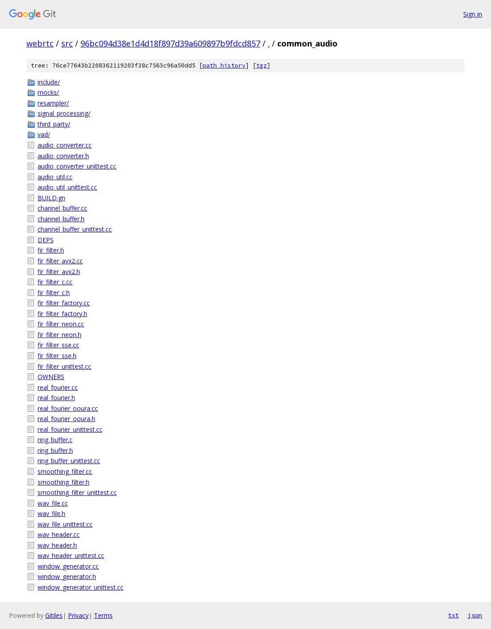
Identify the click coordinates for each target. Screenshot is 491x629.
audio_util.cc (55, 177)
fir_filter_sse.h (57, 355)
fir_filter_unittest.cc (64, 366)
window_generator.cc (68, 566)
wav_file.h (51, 513)
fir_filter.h (51, 250)
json (475, 615)
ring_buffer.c (55, 439)
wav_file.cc (53, 503)
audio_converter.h (63, 156)
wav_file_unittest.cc (65, 524)
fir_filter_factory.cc (64, 303)
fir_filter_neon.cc (61, 324)
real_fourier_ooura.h (66, 418)
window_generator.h (67, 576)
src (67, 43)
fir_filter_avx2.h (59, 271)
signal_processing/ (64, 113)
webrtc (40, 43)
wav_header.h (57, 545)
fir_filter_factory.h (62, 313)
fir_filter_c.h (54, 292)
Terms (103, 615)
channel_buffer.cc (62, 208)
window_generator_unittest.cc (80, 587)
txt (453, 615)
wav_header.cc (59, 534)
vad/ (44, 134)
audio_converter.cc (65, 145)
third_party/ (54, 124)
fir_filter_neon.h (59, 334)
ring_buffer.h (55, 450)
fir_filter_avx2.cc (60, 261)
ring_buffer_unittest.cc (69, 460)
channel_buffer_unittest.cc (75, 229)
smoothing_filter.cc (65, 471)
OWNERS (51, 376)
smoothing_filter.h (63, 482)
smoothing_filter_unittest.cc (77, 492)
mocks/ (48, 92)
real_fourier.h (56, 397)
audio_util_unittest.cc (67, 187)
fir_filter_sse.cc (58, 345)
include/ (49, 82)
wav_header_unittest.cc (71, 555)
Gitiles (54, 615)
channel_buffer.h (61, 219)
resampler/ (53, 103)
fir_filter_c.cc (55, 282)
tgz (261, 65)
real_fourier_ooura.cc (68, 408)
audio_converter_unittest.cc (77, 166)
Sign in (472, 14)
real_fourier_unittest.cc (70, 429)
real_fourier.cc (58, 387)
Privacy (78, 615)
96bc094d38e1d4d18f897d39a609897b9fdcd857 (170, 43)
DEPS (46, 240)
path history (224, 65)
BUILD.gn (51, 198)
